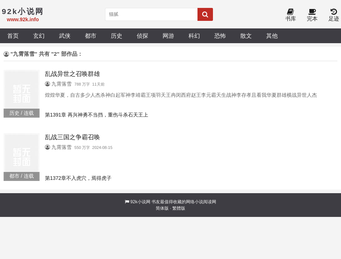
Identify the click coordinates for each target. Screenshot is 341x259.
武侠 (65, 35)
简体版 (162, 208)
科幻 (194, 35)
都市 (90, 35)
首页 (13, 35)
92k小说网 (140, 201)
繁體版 (178, 208)
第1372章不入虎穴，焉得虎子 (78, 178)
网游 (168, 35)
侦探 (142, 35)
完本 (312, 15)
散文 (246, 35)
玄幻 (39, 35)
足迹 (333, 15)
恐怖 (220, 35)
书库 (290, 15)
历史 (116, 35)
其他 (272, 35)
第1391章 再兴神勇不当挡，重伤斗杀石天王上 (96, 115)
